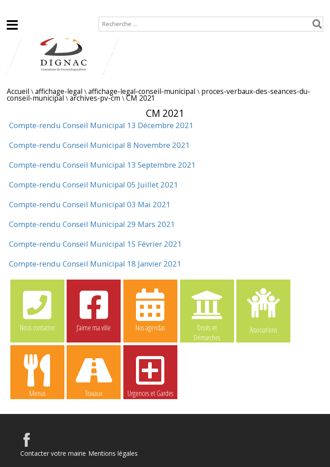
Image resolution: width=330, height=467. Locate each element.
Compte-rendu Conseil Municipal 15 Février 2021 (95, 244)
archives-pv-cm (95, 98)
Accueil (14, 7)
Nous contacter (37, 310)
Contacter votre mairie (53, 453)
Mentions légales (113, 453)
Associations (263, 310)
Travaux (93, 375)
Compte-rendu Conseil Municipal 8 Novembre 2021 (99, 145)
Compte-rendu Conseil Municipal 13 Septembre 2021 (102, 165)
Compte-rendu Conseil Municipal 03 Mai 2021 (90, 204)
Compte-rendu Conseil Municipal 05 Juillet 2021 (93, 184)
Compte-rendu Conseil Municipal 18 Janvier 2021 (95, 263)
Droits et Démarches (207, 310)
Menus (37, 375)
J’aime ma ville (93, 310)
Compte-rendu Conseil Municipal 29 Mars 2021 (92, 224)
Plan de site (57, 7)
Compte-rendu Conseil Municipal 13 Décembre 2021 (101, 125)
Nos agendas (150, 310)
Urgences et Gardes (150, 375)
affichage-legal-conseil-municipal (141, 91)
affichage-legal (58, 91)
